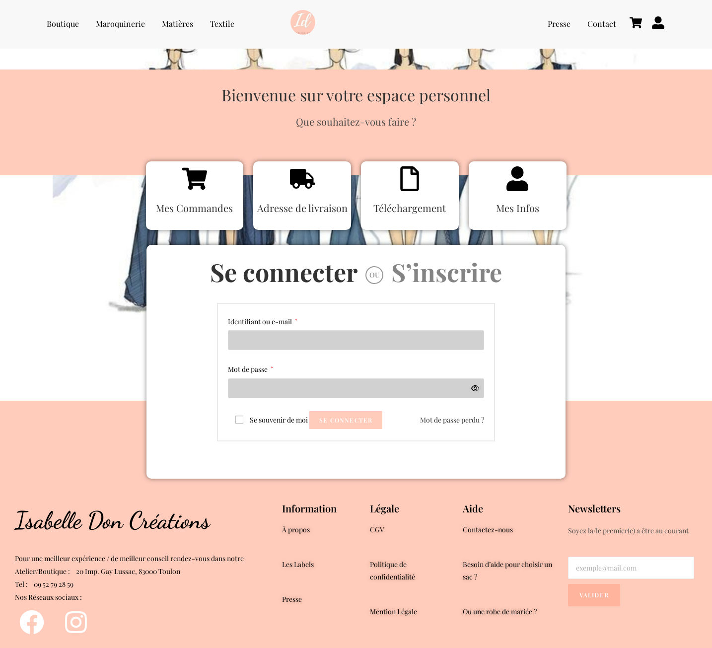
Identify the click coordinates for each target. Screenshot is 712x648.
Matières (177, 23)
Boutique (63, 23)
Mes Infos (517, 208)
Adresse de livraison (302, 208)
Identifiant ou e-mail (262, 320)
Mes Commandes (194, 208)
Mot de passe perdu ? (452, 420)
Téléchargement (409, 208)
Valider (594, 595)
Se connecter (283, 271)
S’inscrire (446, 271)
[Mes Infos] (517, 180)
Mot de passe (250, 368)
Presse (559, 23)
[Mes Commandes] (194, 180)
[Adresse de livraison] (302, 180)
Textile (222, 23)
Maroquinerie (120, 23)
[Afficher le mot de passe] (473, 388)
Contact (601, 23)
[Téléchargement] (409, 180)
